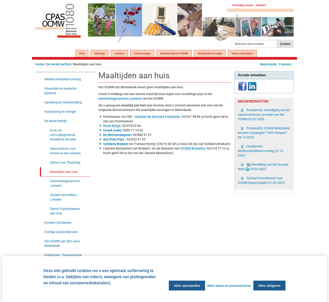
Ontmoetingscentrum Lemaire (65, 183)
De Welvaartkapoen (117, 135)
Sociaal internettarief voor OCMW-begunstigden (261, 180)
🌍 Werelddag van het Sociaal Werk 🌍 (263, 167)
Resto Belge (112, 126)
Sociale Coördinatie (57, 222)
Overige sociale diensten (61, 232)
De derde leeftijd (58, 64)
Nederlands (268, 64)
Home (39, 64)
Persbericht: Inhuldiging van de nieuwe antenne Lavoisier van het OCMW (264, 114)
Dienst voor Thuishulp (65, 162)
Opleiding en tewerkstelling (63, 102)
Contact (119, 53)
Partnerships (142, 53)
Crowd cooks (112, 130)
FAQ (82, 53)
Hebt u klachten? (242, 53)
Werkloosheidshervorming (62, 79)
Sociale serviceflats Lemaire (63, 197)
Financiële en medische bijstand (60, 91)
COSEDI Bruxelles (192, 148)
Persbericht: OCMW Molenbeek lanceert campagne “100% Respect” (264, 132)
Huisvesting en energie (60, 111)
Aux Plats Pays (113, 139)
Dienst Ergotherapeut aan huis (65, 211)
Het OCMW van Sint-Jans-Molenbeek (62, 243)
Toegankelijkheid (242, 5)
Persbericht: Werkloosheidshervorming (261, 151)
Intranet (261, 5)
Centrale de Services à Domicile (157, 116)
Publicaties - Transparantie (63, 255)
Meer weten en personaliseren (229, 285)
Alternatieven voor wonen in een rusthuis (65, 151)
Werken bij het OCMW (174, 53)
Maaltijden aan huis (63, 172)
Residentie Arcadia (210, 53)
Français (285, 64)
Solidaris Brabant (115, 144)
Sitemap (99, 53)
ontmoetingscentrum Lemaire (119, 98)
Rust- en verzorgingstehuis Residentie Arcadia (63, 134)
